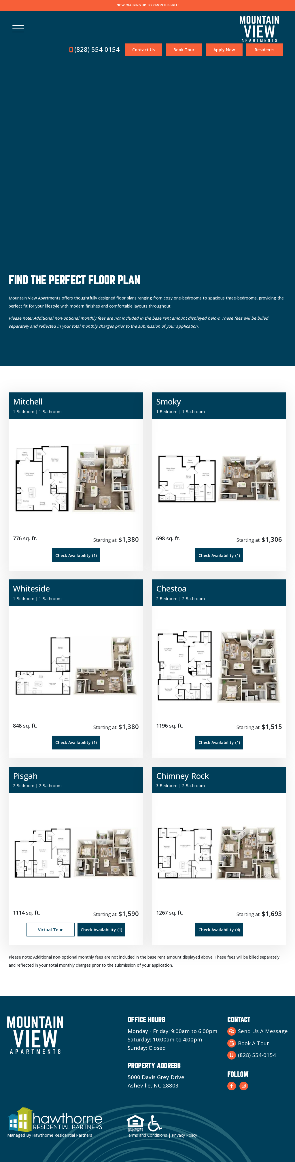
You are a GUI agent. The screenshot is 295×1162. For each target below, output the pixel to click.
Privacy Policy (184, 1135)
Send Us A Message (257, 1031)
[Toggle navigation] (18, 29)
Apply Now (224, 49)
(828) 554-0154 (94, 49)
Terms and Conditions (146, 1135)
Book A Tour (248, 1043)
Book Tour (183, 49)
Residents (264, 49)
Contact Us (143, 49)
